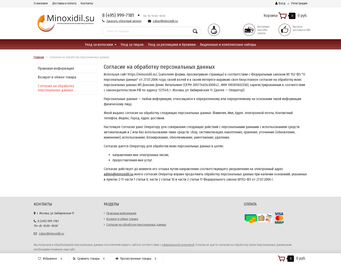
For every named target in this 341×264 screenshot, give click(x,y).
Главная (39, 57)
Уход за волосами (99, 44)
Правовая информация (56, 68)
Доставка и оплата (64, 3)
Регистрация (299, 3)
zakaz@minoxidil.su (165, 21)
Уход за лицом (132, 44)
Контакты (87, 3)
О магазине (41, 3)
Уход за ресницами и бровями (172, 44)
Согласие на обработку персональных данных (56, 88)
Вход (280, 3)
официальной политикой (178, 245)
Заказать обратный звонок (123, 21)
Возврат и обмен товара (57, 77)
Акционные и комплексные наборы (228, 44)
